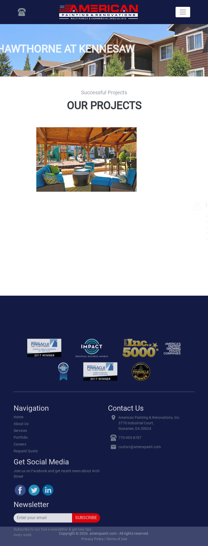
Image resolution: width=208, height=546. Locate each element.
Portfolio (21, 518)
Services (20, 511)
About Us (21, 504)
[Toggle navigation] (183, 12)
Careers (20, 525)
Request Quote (26, 532)
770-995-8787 (129, 518)
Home (18, 497)
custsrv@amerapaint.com (139, 527)
